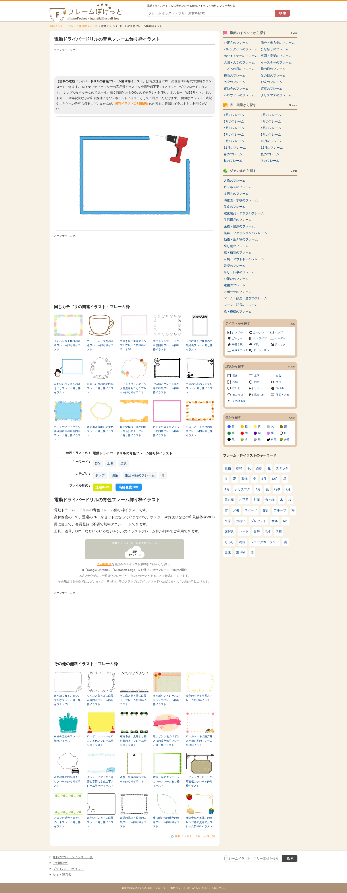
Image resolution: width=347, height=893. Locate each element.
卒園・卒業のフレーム (276, 56)
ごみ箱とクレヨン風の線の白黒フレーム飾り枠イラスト (166, 388)
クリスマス (242, 489)
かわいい (258, 332)
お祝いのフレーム (236, 278)
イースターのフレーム (276, 62)
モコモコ (237, 394)
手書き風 (237, 344)
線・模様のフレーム (238, 311)
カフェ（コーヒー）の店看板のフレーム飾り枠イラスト (199, 781)
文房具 (229, 531)
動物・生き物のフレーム (241, 239)
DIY (97, 463)
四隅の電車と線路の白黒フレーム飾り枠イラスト (133, 822)
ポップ (94, 26)
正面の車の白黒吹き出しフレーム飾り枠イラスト (67, 781)
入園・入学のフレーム (239, 62)
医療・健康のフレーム (239, 226)
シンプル (237, 332)
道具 (123, 463)
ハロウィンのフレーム (239, 95)
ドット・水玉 (261, 350)
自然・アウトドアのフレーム (244, 259)
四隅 (235, 382)
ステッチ (282, 468)
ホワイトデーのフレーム (241, 56)
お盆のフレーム (271, 82)
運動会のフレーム (236, 88)
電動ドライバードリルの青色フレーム (134, 543)
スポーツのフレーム (238, 292)
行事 (277, 489)
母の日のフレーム (273, 69)
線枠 (239, 468)
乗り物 (240, 552)
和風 (256, 344)
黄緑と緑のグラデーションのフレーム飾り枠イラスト (166, 781)
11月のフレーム (235, 147)
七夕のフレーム (234, 82)
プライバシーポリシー (68, 869)
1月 (227, 489)
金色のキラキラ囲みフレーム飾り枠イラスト (199, 697)
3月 (263, 478)
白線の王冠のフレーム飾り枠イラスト (67, 738)
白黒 (273, 439)
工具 (110, 463)
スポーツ (251, 510)
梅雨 (242, 542)
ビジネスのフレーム (238, 187)
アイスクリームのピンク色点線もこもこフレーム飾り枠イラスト (133, 388)
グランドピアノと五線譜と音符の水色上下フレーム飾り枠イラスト (100, 781)
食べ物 (270, 499)
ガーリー (237, 338)
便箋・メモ (282, 394)
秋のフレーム (233, 160)
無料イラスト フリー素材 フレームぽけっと (171, 888)
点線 (259, 468)
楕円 (278, 382)
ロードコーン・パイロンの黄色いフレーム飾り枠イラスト (100, 741)
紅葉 (257, 499)
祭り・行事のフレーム (239, 272)
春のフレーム (233, 154)
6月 (285, 521)
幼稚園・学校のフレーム (241, 200)
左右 (278, 375)
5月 (267, 531)
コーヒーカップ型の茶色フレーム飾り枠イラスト (100, 345)
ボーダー (280, 338)
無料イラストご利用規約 (132, 103)
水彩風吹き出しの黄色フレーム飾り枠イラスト (100, 431)
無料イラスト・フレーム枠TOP (68, 26)
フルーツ (280, 510)
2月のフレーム (271, 115)
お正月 (244, 499)
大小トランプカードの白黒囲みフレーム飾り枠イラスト (166, 345)
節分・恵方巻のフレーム (278, 42)
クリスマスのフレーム (276, 95)
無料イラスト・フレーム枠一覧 (195, 836)
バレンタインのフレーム (241, 49)
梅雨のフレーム (234, 75)
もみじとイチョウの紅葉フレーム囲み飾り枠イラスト (199, 431)
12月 (275, 478)
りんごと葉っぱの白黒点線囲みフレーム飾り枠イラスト (100, 700)
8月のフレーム (271, 134)
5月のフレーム (234, 128)
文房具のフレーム (236, 193)
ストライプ (260, 338)
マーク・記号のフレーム (241, 305)
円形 (256, 382)
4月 (258, 489)
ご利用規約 (104, 564)
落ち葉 (229, 499)
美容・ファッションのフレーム (245, 233)
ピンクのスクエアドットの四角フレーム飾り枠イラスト (166, 431)
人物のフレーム (234, 180)
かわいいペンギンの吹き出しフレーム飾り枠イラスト (67, 388)
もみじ (229, 542)
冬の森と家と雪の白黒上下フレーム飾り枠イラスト (133, 700)
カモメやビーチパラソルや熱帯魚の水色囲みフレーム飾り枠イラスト (67, 433)
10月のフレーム (272, 141)
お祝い (240, 521)
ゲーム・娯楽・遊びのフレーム (245, 298)
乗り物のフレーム (236, 246)
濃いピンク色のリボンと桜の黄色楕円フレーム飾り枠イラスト (166, 741)
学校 (279, 531)
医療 (228, 521)
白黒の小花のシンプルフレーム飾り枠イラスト (199, 388)
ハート (244, 531)
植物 (228, 468)
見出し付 (259, 394)
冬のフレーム (270, 160)
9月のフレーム (234, 141)
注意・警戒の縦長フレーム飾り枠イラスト (133, 779)
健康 (228, 552)
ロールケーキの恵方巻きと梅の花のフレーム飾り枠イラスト (199, 741)
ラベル (280, 388)
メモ (236, 510)
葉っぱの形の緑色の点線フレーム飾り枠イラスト (166, 822)
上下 (256, 375)
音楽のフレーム (234, 265)
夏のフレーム (270, 154)
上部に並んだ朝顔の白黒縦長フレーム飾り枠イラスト (199, 345)
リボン (258, 388)
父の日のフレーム (273, 75)
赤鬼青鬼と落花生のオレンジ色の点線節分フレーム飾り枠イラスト (199, 822)
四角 (115, 475)
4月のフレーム (271, 121)
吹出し (236, 388)
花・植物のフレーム (238, 252)
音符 (257, 531)
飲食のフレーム (234, 206)
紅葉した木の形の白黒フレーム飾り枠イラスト (100, 388)
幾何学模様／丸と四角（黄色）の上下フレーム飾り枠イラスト (133, 431)
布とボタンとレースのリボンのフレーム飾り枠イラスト (166, 700)
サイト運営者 (62, 874)
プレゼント (258, 521)
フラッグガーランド (265, 542)
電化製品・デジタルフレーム (244, 213)
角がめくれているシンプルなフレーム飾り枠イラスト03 (67, 700)
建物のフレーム (234, 285)
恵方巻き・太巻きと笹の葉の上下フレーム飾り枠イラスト (133, 741)
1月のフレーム (234, 115)
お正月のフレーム (236, 42)
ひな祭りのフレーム (275, 49)
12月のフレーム (272, 147)
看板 (265, 510)
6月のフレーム (271, 128)
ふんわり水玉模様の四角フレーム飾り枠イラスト (67, 345)
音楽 (275, 521)
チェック (280, 344)
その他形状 (239, 401)
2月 (288, 489)
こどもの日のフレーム (239, 69)
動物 (244, 478)
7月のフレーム (234, 134)
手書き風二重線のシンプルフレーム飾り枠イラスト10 (133, 345)
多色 (286, 439)
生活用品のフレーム (140, 475)
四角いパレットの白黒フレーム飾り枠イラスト (100, 822)
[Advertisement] (134, 63)
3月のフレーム (234, 121)
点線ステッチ (240, 350)
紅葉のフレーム (271, 88)
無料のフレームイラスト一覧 (73, 857)
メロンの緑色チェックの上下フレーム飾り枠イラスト (67, 822)
